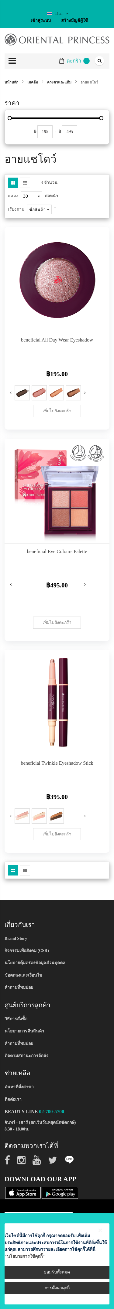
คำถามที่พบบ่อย (19, 987)
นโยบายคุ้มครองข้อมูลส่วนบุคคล (35, 962)
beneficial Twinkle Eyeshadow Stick (57, 763)
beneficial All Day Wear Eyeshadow (57, 340)
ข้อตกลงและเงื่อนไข (23, 975)
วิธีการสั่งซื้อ (16, 1019)
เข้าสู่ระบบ (41, 20)
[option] (22, 392)
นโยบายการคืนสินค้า (24, 1031)
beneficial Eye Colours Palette (57, 551)
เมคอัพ (33, 82)
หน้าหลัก (12, 82)
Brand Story (16, 938)
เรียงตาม (16, 209)
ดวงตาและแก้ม (59, 82)
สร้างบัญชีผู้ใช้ (74, 20)
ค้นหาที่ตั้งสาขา (19, 1087)
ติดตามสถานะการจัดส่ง (26, 1055)
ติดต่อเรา (13, 1099)
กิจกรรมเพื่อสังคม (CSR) (27, 950)
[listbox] (39, 817)
